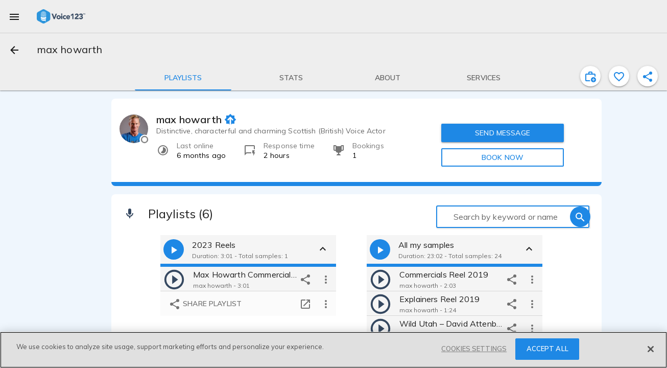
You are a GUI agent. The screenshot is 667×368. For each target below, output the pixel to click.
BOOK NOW (502, 157)
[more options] (326, 279)
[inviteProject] (590, 76)
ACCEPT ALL (547, 348)
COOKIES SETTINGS (474, 348)
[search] (580, 216)
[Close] (650, 349)
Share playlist (205, 304)
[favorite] (619, 76)
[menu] (14, 16)
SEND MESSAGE (502, 132)
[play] (174, 279)
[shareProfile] (647, 76)
